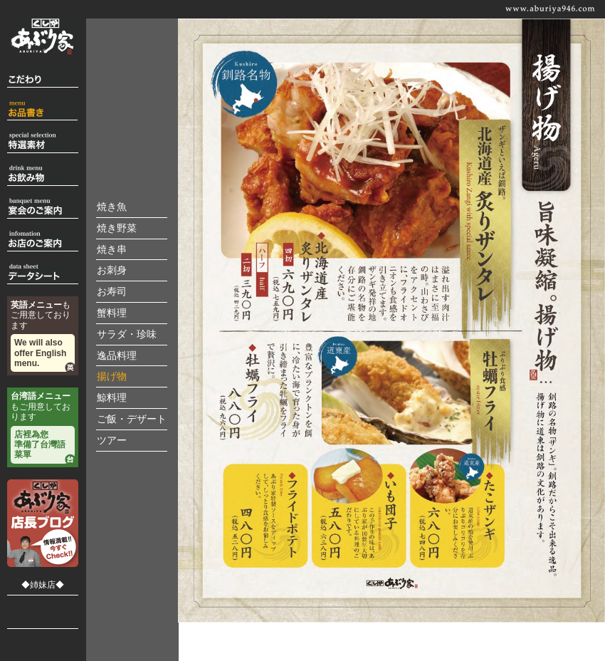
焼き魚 (112, 207)
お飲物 (42, 175)
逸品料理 (117, 355)
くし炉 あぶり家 (42, 37)
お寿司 (112, 291)
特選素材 (42, 142)
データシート (42, 274)
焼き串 (112, 249)
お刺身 (112, 270)
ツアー (112, 440)
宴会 (42, 208)
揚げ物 (112, 376)
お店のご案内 (42, 241)
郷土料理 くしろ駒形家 (42, 608)
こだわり (42, 77)
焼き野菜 (117, 228)
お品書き (42, 110)
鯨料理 (112, 397)
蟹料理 (112, 313)
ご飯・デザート (132, 419)
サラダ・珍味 (127, 334)
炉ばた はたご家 (42, 645)
